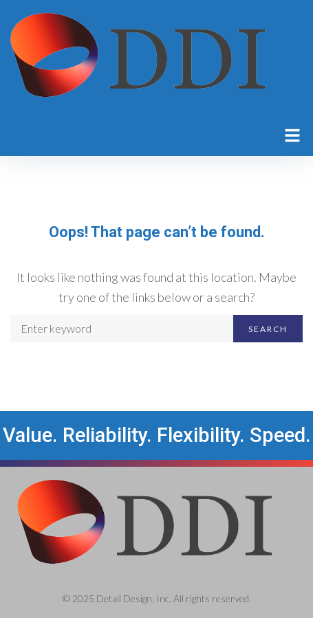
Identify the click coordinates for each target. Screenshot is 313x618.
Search (268, 329)
